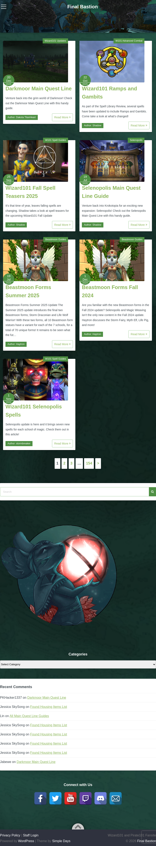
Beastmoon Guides (55, 239)
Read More (62, 117)
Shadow (96, 125)
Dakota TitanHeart (26, 117)
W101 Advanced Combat (129, 40)
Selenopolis (136, 140)
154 (89, 463)
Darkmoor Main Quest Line (38, 88)
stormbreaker (23, 443)
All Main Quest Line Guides (29, 716)
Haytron (20, 344)
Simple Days (61, 841)
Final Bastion (82, 6)
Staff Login (30, 835)
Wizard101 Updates (55, 40)
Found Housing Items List (48, 707)
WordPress (26, 841)
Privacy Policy (10, 835)
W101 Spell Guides (55, 140)
